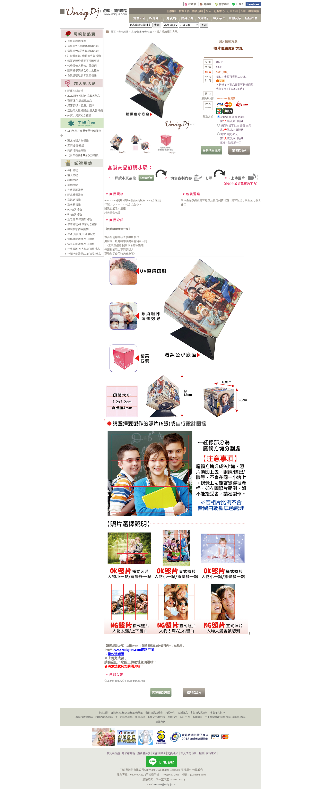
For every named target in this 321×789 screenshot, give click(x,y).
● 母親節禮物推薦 (75, 41)
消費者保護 (143, 753)
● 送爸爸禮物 (72, 204)
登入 (208, 11)
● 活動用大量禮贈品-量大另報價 (84, 110)
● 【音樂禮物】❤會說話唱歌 (81, 155)
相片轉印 (170, 712)
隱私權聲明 (128, 753)
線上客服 (198, 753)
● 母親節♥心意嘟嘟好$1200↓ (82, 45)
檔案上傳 (184, 11)
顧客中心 (219, 11)
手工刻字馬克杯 (123, 717)
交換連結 (172, 753)
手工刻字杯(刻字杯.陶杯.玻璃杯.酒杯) (225, 717)
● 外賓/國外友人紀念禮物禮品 (82, 248)
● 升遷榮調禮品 (74, 189)
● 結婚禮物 (71, 180)
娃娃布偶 (160, 721)
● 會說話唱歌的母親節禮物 (80, 75)
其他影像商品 (114, 680)
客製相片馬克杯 (199, 712)
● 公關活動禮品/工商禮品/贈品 (83, 253)
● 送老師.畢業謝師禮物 (78, 219)
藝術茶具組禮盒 (154, 712)
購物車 (172, 11)
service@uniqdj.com (165, 784)
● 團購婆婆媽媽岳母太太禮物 (82, 70)
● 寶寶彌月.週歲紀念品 (78, 100)
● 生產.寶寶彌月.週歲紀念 (80, 234)
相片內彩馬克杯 (104, 717)
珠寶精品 (172, 717)
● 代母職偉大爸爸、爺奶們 (80, 65)
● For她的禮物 (73, 214)
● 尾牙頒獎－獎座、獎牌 (79, 105)
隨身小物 (140, 717)
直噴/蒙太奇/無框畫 (141, 31)
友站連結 (211, 753)
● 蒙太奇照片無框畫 (76, 140)
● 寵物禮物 (71, 185)
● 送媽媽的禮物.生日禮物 (80, 239)
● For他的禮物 (73, 209)
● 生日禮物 (71, 170)
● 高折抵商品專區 (75, 150)
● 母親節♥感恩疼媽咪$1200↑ (82, 50)
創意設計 (123, 31)
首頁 (113, 31)
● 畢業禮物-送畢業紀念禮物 (81, 224)
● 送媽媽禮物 (72, 199)
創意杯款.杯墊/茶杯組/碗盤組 (127, 712)
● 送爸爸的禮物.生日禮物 (80, 243)
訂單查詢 (232, 11)
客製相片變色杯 (84, 717)
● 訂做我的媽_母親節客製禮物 (83, 55)
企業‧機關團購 (249, 11)
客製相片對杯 (217, 712)
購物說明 (197, 11)
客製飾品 (183, 712)
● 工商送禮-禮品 (74, 145)
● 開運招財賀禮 (74, 90)
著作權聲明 (159, 753)
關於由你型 (113, 753)
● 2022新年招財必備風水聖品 (82, 95)
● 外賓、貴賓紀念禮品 (78, 115)
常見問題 (186, 753)
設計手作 (185, 717)
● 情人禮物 (71, 175)
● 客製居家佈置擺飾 (76, 229)
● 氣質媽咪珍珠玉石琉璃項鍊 (82, 60)
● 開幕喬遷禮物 (74, 194)
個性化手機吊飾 (156, 717)
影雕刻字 (197, 717)
